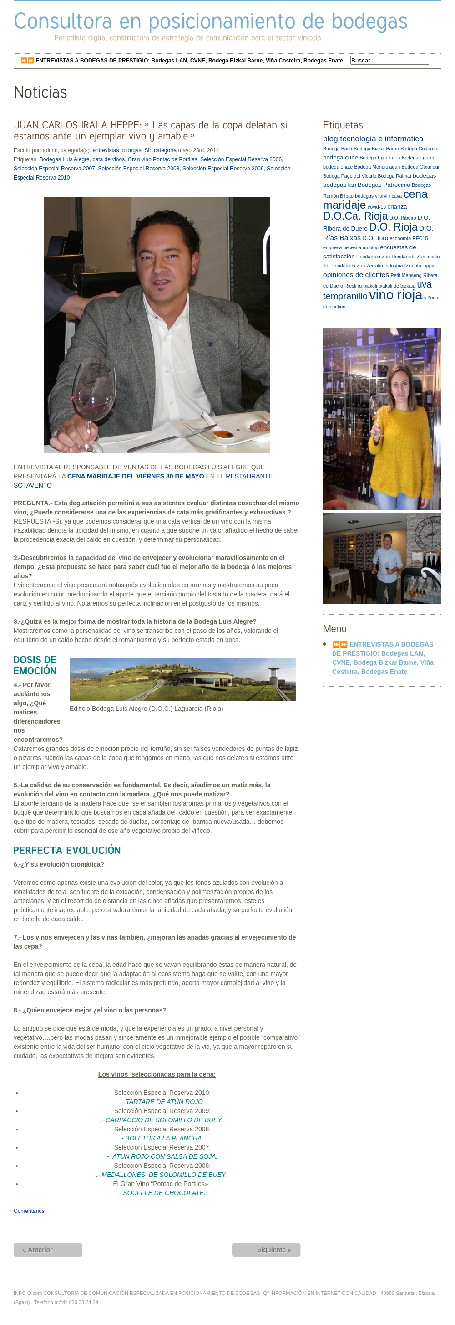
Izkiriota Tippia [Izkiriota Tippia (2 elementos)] (419, 265)
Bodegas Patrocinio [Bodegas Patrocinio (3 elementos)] (384, 184)
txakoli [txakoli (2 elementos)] (370, 285)
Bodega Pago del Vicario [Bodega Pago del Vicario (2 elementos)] (349, 176)
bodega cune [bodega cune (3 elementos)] (340, 157)
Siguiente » (274, 1249)
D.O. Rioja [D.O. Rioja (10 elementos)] (393, 227)
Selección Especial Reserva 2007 (54, 168)
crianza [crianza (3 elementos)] (397, 206)
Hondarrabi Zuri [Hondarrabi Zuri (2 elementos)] (373, 256)
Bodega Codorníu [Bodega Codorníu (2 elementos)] (419, 148)
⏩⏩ (181, 60)
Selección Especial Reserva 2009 (223, 168)
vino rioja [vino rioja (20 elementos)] (395, 294)
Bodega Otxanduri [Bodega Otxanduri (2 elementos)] (421, 166)
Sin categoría (160, 150)
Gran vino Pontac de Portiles (162, 159)
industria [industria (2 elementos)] (393, 265)
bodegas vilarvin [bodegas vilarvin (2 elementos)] (372, 196)
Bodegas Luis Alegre (65, 159)
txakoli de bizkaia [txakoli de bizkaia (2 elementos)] (397, 285)
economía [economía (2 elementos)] (400, 238)
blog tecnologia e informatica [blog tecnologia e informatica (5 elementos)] (373, 138)
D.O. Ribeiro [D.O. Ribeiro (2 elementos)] (402, 218)
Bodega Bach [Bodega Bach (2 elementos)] (337, 148)
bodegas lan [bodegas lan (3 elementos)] (339, 184)
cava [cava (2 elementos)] (397, 196)
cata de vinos (108, 159)
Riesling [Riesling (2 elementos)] (353, 285)
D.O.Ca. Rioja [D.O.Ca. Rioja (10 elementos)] (355, 216)
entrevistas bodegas (116, 150)
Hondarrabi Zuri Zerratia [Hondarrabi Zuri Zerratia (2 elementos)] (357, 265)
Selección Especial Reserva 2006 (241, 159)
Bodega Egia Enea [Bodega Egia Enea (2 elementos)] (379, 157)
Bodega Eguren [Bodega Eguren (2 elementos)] (418, 157)
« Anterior (38, 1249)
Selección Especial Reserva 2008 (138, 168)
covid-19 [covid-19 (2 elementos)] (377, 207)
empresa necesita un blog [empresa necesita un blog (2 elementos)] (351, 247)
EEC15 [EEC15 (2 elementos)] (420, 238)
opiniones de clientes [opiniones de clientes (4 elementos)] (356, 274)
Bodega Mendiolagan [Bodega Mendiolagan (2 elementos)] (377, 166)
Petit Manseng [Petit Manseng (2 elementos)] (406, 275)
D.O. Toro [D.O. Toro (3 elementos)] (375, 238)
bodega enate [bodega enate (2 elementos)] (338, 166)
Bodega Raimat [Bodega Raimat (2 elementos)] (394, 176)
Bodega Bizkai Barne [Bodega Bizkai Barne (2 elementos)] (376, 148)
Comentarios (29, 1211)
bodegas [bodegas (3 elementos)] (424, 175)
